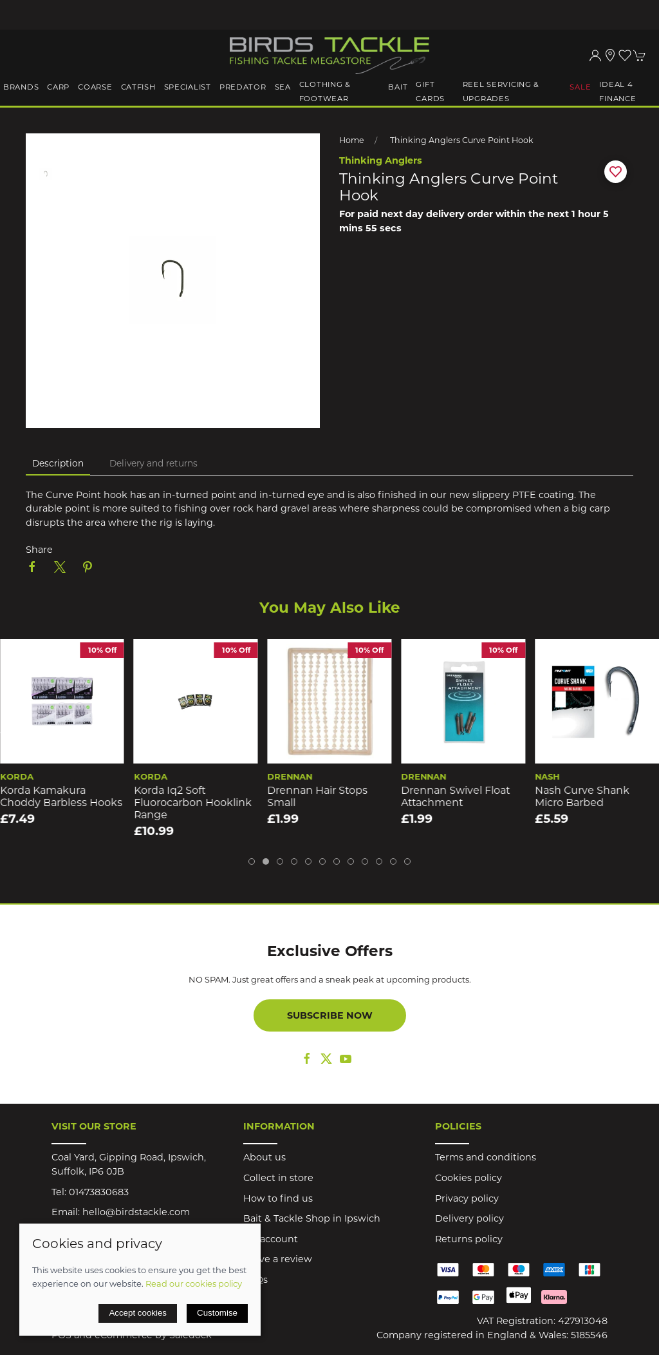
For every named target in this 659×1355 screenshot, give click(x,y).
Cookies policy (468, 1178)
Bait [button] (397, 86)
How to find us (278, 1198)
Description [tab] (58, 463)
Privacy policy (467, 1198)
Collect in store (278, 1178)
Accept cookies (138, 1313)
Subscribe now (330, 1015)
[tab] (251, 861)
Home (351, 140)
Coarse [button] (95, 86)
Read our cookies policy (193, 1283)
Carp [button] (58, 86)
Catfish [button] (138, 86)
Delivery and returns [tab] (153, 463)
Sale (580, 86)
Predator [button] (242, 86)
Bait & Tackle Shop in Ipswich (311, 1218)
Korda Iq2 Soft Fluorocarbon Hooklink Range (193, 802)
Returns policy (469, 1239)
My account (270, 1239)
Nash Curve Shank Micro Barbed (582, 796)
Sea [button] (283, 86)
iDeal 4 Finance (617, 91)
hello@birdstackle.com (136, 1212)
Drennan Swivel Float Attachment (455, 796)
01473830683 (99, 1192)
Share (39, 549)
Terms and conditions (485, 1157)
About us (264, 1157)
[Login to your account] (595, 55)
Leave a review (277, 1259)
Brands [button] (21, 86)
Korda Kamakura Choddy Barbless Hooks (61, 796)
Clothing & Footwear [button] (325, 91)
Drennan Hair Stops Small (318, 796)
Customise (217, 1313)
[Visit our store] (610, 55)
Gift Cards (430, 91)
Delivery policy (469, 1218)
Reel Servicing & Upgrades (501, 91)
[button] (624, 55)
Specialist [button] (187, 86)
